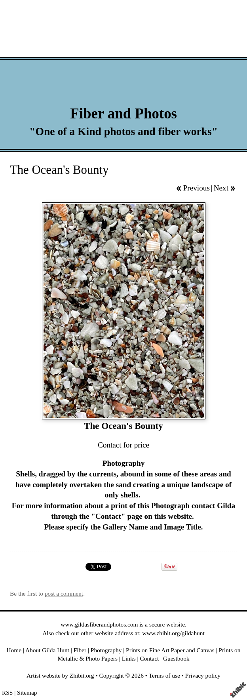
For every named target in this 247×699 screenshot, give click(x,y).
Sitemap (27, 692)
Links (129, 658)
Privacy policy (202, 675)
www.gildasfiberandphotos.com (99, 624)
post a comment (64, 593)
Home (14, 650)
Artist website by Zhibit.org (60, 675)
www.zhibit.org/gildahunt (173, 633)
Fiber (80, 650)
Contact (149, 658)
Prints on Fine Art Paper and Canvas (170, 650)
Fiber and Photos (123, 113)
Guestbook (176, 658)
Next (221, 188)
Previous (196, 188)
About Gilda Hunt (47, 650)
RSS (7, 692)
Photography (106, 650)
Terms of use (164, 675)
